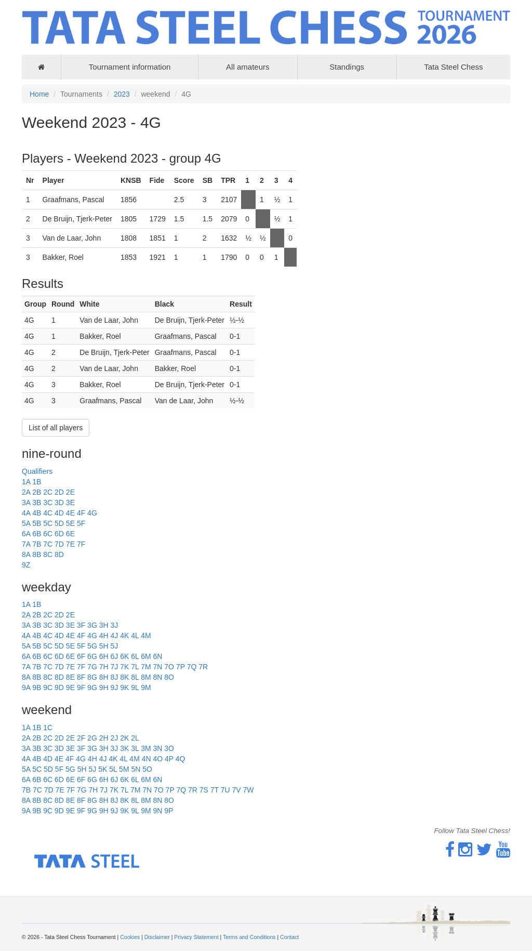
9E (70, 687)
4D (59, 513)
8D (59, 554)
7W (248, 790)
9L (135, 687)
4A (26, 513)
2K (124, 738)
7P (180, 667)
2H (104, 738)
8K (124, 677)
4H (104, 635)
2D (59, 492)
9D (59, 687)
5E (70, 523)
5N (135, 769)
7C (47, 544)
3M (146, 748)
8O (169, 677)
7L (135, 667)
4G (92, 513)
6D (59, 534)
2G (92, 738)
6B (36, 534)
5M (124, 769)
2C (47, 492)
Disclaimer (157, 937)
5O (147, 769)
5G (92, 646)
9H (104, 687)
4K (124, 635)
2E (70, 492)
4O (158, 759)
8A (26, 554)
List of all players (56, 428)
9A (26, 687)
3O (169, 748)
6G (92, 656)
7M (146, 667)
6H (104, 656)
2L (135, 738)
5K (102, 769)
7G (92, 667)
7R (203, 667)
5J (114, 646)
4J (114, 635)
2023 (122, 94)
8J (114, 677)
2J (114, 738)
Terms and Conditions (249, 937)
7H (104, 667)
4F (81, 513)
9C (47, 687)
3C (47, 502)
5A (26, 523)
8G (92, 677)
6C (47, 534)
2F (81, 738)
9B (36, 687)
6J (114, 656)
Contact (289, 937)
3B (36, 502)
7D (59, 544)
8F (81, 677)
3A (26, 502)
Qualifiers (37, 471)
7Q (192, 667)
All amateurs (247, 66)
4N (146, 759)
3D (59, 502)
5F (81, 523)
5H (104, 646)
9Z (26, 565)
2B (36, 492)
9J (114, 687)
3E (70, 502)
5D (59, 523)
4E (70, 513)
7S (204, 790)
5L (113, 769)
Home (39, 94)
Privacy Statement (196, 937)
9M (146, 687)
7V (236, 790)
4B (36, 513)
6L (135, 656)
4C (47, 513)
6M (146, 656)
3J (114, 625)
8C (47, 554)
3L (135, 748)
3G (92, 625)
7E (70, 544)
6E (70, 534)
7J (114, 667)
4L (135, 635)
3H (104, 625)
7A (26, 544)
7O (169, 667)
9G (92, 687)
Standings (346, 66)
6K (124, 656)
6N (157, 656)
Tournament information (130, 66)
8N (157, 677)
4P (169, 759)
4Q (180, 759)
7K (124, 667)
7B (36, 544)
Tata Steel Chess (453, 66)
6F (81, 656)
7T (214, 790)
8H (104, 677)
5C (47, 523)
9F (81, 687)
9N (157, 811)
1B (36, 482)
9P (168, 811)
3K (124, 748)
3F (81, 625)
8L (135, 677)
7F (81, 544)
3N (157, 748)
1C (47, 727)
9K (124, 687)
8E (70, 677)
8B (36, 554)
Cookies (130, 937)
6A (26, 534)
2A (26, 492)
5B (36, 523)
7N (157, 667)
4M (146, 635)
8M (146, 677)
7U (225, 790)
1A (26, 482)
